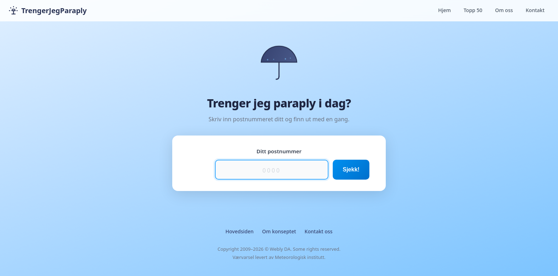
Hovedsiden (240, 231)
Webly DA (280, 249)
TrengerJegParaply (48, 11)
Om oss (504, 10)
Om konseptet (279, 231)
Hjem (444, 10)
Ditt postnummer (279, 151)
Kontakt (535, 10)
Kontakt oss (319, 231)
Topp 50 (473, 10)
